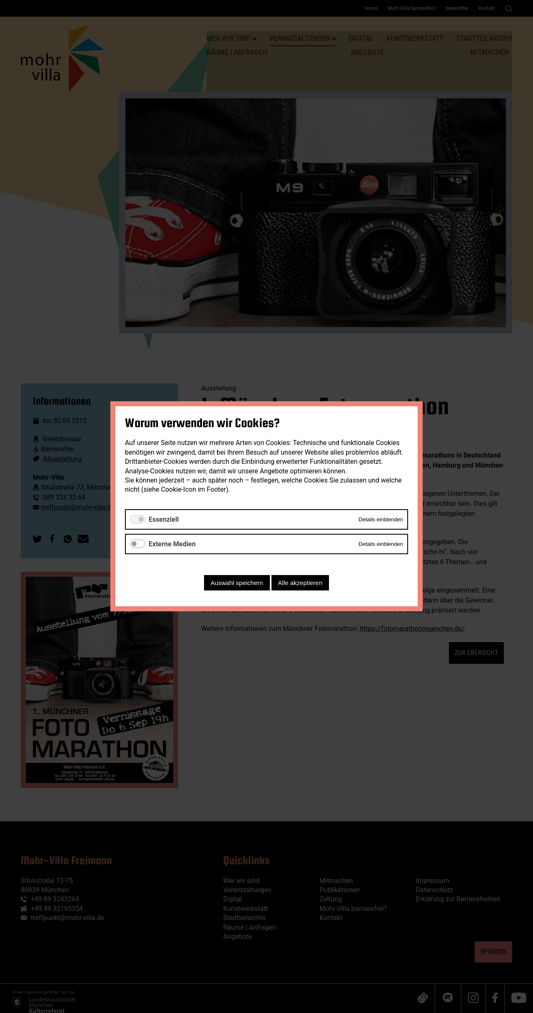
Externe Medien (172, 544)
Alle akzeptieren (300, 583)
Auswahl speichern (237, 583)
